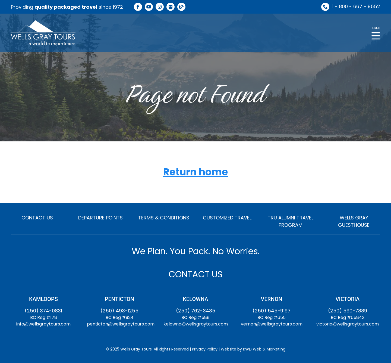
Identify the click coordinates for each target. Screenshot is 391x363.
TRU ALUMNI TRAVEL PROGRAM (290, 221)
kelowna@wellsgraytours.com (195, 324)
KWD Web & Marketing (264, 349)
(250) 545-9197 (272, 310)
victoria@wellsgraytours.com (347, 324)
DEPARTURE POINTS (100, 217)
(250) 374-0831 (43, 310)
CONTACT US (37, 217)
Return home (195, 172)
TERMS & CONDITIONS (163, 217)
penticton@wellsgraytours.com (120, 324)
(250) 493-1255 (119, 310)
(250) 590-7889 (347, 310)
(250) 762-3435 (195, 310)
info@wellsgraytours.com (43, 324)
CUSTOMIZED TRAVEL (227, 217)
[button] (375, 33)
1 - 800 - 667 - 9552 (356, 6)
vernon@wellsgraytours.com (271, 324)
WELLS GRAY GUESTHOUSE (354, 221)
